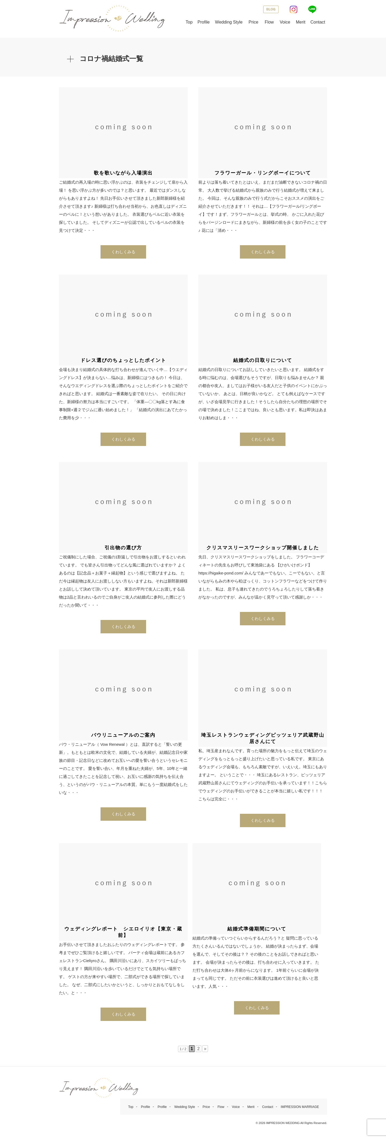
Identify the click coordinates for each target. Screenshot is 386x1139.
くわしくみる (123, 254)
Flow (269, 22)
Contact (317, 22)
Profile (204, 22)
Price (253, 22)
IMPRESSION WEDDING (283, 1125)
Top (189, 22)
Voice (285, 22)
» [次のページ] (205, 1051)
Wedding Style (229, 22)
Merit (301, 22)
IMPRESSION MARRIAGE (300, 1109)
